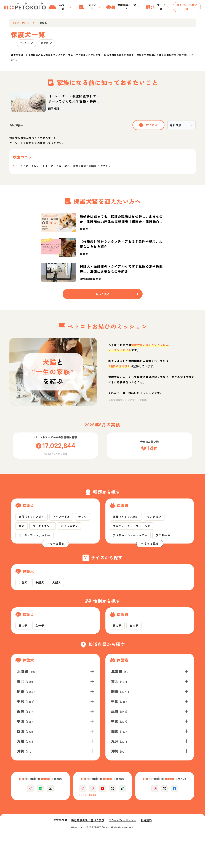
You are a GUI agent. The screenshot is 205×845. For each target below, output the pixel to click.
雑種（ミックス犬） (32, 516)
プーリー (32, 22)
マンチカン (154, 516)
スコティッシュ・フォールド (131, 526)
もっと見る (55, 543)
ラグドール (163, 535)
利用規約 (146, 820)
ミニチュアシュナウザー (34, 535)
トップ (16, 22)
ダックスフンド (43, 526)
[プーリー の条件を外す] (31, 43)
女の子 (39, 625)
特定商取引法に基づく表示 (87, 820)
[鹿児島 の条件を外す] (50, 43)
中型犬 (39, 582)
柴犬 (21, 526)
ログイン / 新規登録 (187, 7)
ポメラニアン (69, 526)
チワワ (82, 516)
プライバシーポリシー (122, 820)
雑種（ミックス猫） (126, 516)
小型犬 (23, 582)
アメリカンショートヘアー (130, 535)
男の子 (23, 625)
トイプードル (61, 516)
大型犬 (56, 582)
